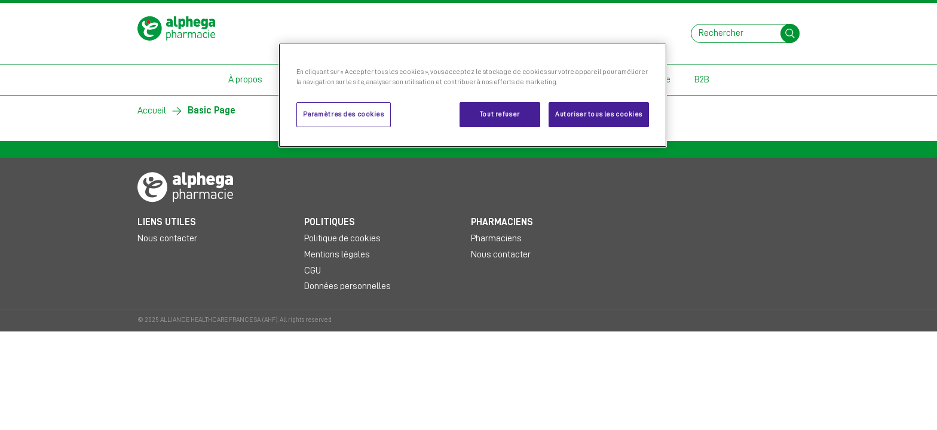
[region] (472, 95)
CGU (312, 270)
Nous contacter (167, 238)
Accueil (151, 110)
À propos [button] (245, 79)
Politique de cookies (342, 238)
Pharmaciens (496, 238)
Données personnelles (347, 286)
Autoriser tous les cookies (598, 114)
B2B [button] (701, 79)
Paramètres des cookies (343, 114)
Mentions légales (337, 254)
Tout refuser (500, 114)
